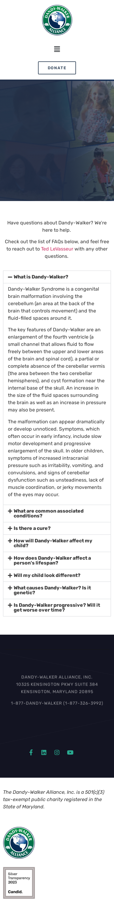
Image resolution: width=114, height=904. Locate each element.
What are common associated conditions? (49, 513)
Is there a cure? (32, 528)
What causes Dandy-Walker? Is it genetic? (52, 590)
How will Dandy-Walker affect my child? (53, 543)
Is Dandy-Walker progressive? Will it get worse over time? (57, 607)
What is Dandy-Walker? (41, 277)
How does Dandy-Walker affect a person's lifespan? (52, 560)
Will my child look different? (47, 575)
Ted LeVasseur (57, 249)
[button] (57, 49)
